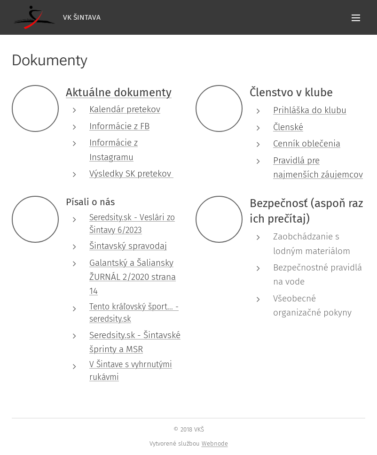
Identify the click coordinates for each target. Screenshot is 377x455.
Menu (356, 17)
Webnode (215, 443)
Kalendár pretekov (124, 109)
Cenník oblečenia (306, 143)
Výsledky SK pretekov (131, 173)
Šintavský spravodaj (128, 245)
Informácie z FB (119, 126)
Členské (288, 127)
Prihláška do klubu (309, 110)
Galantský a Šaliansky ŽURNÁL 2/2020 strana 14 (132, 277)
